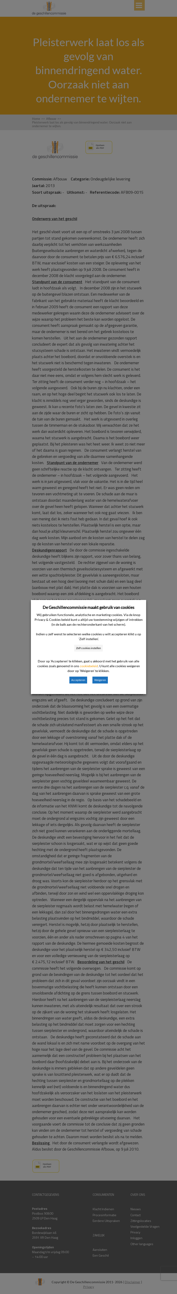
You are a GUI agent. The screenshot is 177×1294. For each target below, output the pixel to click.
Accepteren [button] (78, 680)
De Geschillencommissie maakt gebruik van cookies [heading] (88, 607)
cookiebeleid (89, 666)
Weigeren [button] (100, 680)
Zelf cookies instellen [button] (88, 648)
